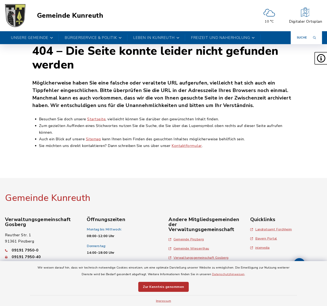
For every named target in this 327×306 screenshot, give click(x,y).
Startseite (96, 119)
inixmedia (260, 247)
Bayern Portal (263, 238)
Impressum (163, 301)
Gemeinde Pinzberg (186, 239)
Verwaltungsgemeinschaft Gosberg (199, 257)
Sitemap (93, 139)
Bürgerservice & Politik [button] (93, 37)
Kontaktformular (187, 145)
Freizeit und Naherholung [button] (223, 37)
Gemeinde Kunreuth (70, 16)
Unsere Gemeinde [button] (32, 37)
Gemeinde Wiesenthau (189, 248)
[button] (320, 58)
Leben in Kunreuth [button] (156, 37)
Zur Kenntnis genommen (163, 287)
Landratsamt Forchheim (271, 229)
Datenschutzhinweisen (228, 274)
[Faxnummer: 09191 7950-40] (41, 256)
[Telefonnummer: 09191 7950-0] (41, 250)
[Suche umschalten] (306, 37)
